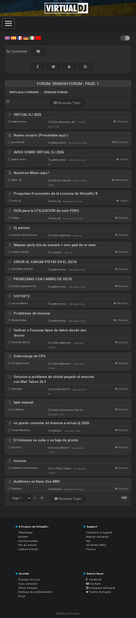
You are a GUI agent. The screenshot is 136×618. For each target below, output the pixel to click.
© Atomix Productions (68, 613)
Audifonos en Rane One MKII (37, 481)
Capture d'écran (28, 549)
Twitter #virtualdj (98, 592)
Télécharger (25, 532)
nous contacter (27, 583)
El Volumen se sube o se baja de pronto (46, 440)
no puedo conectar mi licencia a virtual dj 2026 (51, 423)
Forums (91, 549)
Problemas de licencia (32, 313)
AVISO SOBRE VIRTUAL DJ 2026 (39, 152)
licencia (20, 461)
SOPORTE (22, 296)
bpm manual (23, 402)
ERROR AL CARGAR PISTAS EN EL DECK (45, 262)
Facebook (93, 579)
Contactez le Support (99, 532)
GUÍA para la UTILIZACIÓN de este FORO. (47, 211)
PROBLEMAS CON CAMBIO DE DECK (43, 279)
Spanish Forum (56, 92)
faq (88, 541)
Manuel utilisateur (97, 536)
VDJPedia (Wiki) (96, 545)
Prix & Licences (27, 545)
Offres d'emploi (27, 588)
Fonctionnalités (28, 541)
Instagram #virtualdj (100, 588)
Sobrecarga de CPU (30, 356)
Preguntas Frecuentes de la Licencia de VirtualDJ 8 (55, 193)
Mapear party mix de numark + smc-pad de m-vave (55, 245)
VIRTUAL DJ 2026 (27, 115)
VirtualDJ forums (24, 92)
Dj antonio (22, 228)
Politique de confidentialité (35, 592)
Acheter (23, 536)
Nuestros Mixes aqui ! (31, 173)
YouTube (93, 583)
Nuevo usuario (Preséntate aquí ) (41, 135)
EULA (21, 596)
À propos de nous (29, 579)
